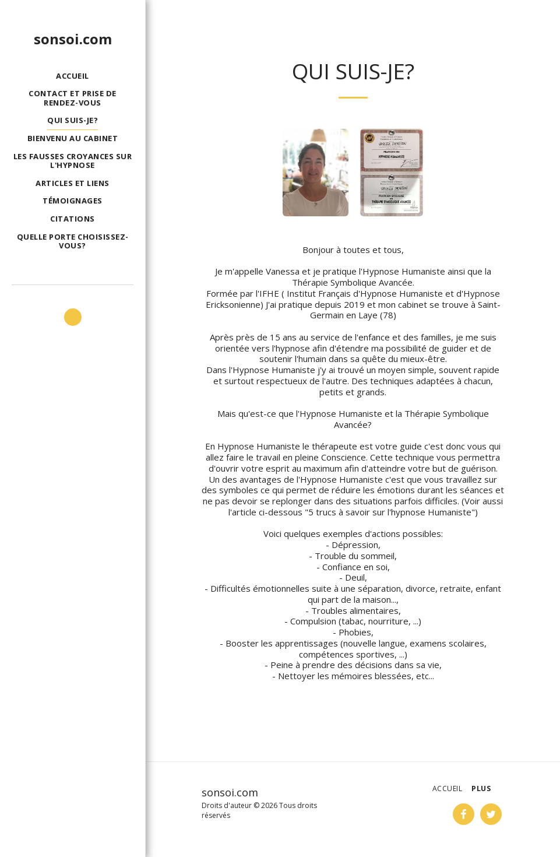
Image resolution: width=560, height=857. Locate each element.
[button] (73, 317)
